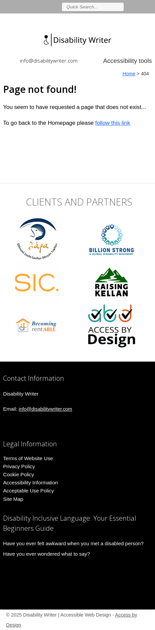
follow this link (112, 123)
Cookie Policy (18, 474)
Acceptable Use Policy (28, 490)
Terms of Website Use (28, 458)
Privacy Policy (19, 466)
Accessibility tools (127, 60)
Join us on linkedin (139, 7)
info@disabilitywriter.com (49, 60)
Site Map (13, 499)
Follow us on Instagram (149, 7)
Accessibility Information (30, 482)
